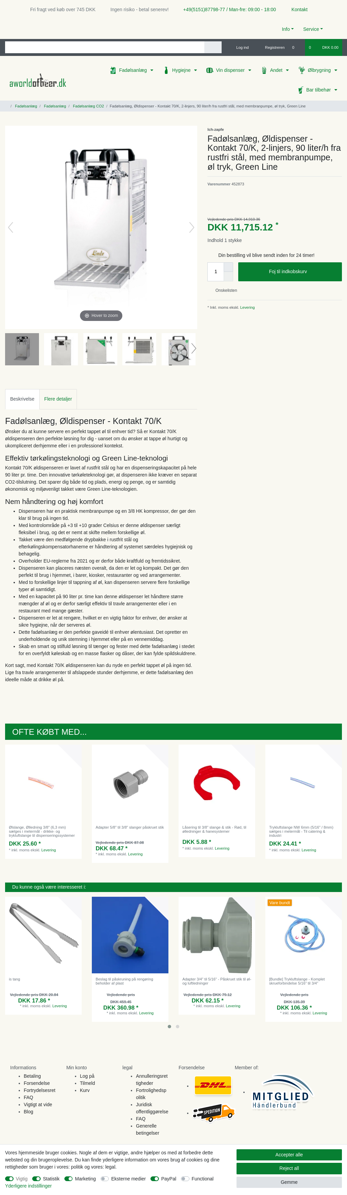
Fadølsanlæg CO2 (88, 106)
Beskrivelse (22, 399)
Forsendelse (37, 1083)
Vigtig (22, 1178)
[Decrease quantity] (228, 276)
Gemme (289, 1182)
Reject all (289, 1168)
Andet (277, 70)
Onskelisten (223, 290)
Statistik (51, 1178)
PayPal (168, 1178)
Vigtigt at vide (38, 1104)
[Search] (213, 47)
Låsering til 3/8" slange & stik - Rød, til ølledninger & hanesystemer (214, 829)
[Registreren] (270, 47)
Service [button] (311, 29)
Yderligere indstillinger (28, 1186)
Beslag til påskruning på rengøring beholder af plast (124, 981)
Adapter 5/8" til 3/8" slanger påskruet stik (130, 827)
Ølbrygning (320, 70)
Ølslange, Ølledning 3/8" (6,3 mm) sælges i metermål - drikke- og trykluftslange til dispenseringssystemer (42, 831)
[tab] (22, 399)
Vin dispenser (231, 70)
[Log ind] (239, 47)
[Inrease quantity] (228, 267)
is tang (14, 979)
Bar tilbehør (319, 90)
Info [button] (286, 29)
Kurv (85, 1090)
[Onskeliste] (296, 47)
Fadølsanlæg (133, 70)
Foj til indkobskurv (303, 272)
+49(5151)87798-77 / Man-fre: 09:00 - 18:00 (227, 9)
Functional (203, 1178)
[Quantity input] (215, 271)
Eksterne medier (128, 1178)
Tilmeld (87, 1083)
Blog (28, 1111)
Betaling (32, 1076)
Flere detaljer (58, 399)
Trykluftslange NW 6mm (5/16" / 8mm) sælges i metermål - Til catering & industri (301, 831)
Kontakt (296, 9)
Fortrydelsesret (39, 1090)
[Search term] (104, 47)
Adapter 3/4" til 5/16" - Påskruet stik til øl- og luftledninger (216, 981)
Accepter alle (289, 1154)
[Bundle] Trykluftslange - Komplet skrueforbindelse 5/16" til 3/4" (297, 981)
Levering (247, 307)
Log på (87, 1076)
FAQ (28, 1097)
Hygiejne (182, 70)
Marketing (85, 1178)
